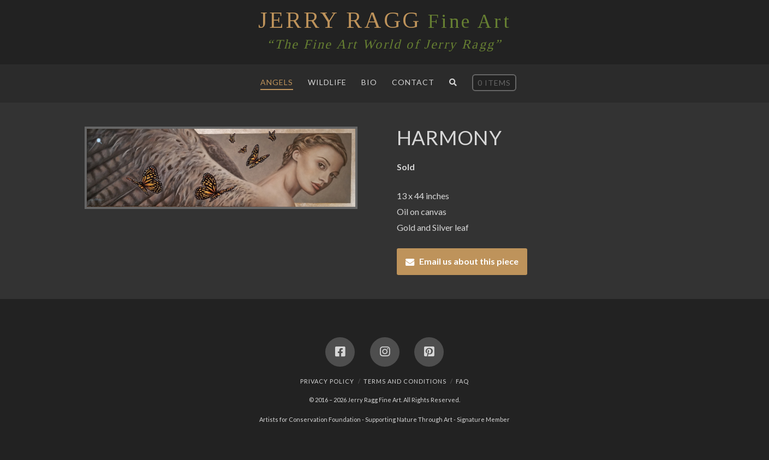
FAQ (462, 381)
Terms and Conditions (404, 381)
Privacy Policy (327, 381)
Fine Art (384, 20)
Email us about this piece (468, 261)
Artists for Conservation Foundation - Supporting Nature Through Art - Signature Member (384, 419)
